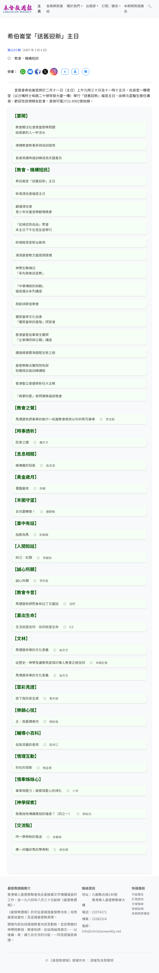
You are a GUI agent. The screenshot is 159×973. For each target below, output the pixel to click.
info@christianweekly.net (101, 931)
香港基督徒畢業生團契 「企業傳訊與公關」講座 (34, 337)
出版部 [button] (91, 5)
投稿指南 (138, 908)
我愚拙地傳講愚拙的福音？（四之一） (44, 813)
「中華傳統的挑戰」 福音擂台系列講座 (30, 288)
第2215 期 (14, 50)
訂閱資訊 (138, 899)
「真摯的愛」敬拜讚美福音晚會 (39, 395)
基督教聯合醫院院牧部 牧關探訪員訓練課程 (32, 368)
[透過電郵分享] (30, 72)
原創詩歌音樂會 (27, 303)
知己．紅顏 (24, 557)
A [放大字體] (75, 72)
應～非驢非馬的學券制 (32, 849)
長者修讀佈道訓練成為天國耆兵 (39, 157)
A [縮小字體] (65, 72)
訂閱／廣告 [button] (110, 5)
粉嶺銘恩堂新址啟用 (30, 242)
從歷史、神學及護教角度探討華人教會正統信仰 (50, 662)
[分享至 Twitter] (45, 72)
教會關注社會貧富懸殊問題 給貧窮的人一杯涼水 (35, 130)
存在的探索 (24, 767)
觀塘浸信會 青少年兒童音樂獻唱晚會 (34, 209)
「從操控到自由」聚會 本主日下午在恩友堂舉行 (34, 227)
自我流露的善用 (27, 744)
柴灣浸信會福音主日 (30, 193)
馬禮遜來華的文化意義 (32, 649)
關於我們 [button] (73, 5)
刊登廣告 (138, 894)
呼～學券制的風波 (29, 836)
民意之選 (22, 442)
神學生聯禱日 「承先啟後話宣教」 (30, 270)
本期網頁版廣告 (134, 8)
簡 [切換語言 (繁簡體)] (85, 71)
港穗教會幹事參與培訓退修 (35, 145)
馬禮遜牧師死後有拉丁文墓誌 (37, 603)
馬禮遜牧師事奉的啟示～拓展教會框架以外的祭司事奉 (55, 418)
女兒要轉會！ (25, 511)
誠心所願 (22, 580)
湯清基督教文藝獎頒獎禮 (34, 255)
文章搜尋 (138, 904)
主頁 (39, 8)
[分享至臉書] (38, 72)
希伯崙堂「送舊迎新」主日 (35, 180)
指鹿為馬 (22, 534)
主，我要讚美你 (27, 721)
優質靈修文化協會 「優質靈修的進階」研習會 (35, 319)
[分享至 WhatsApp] (23, 72)
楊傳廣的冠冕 (25, 465)
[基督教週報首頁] (17, 8)
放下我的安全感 (27, 698)
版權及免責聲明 (101, 960)
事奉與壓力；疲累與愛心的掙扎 (39, 790)
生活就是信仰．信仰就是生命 (37, 626)
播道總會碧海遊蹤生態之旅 (35, 352)
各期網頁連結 (54, 8)
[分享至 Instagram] (54, 72)
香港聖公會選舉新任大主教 (35, 383)
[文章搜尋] (149, 6)
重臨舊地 (22, 488)
